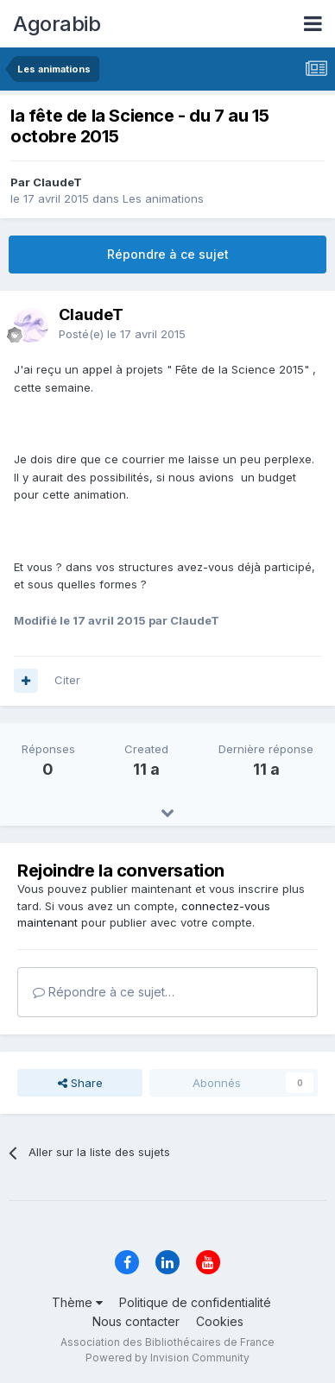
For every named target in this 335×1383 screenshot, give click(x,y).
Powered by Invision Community (167, 1357)
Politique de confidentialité (195, 1302)
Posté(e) (122, 334)
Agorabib (56, 23)
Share (80, 1083)
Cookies (219, 1321)
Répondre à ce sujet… (103, 991)
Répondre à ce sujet (168, 254)
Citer (67, 680)
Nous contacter (136, 1321)
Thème (77, 1302)
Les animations (163, 198)
